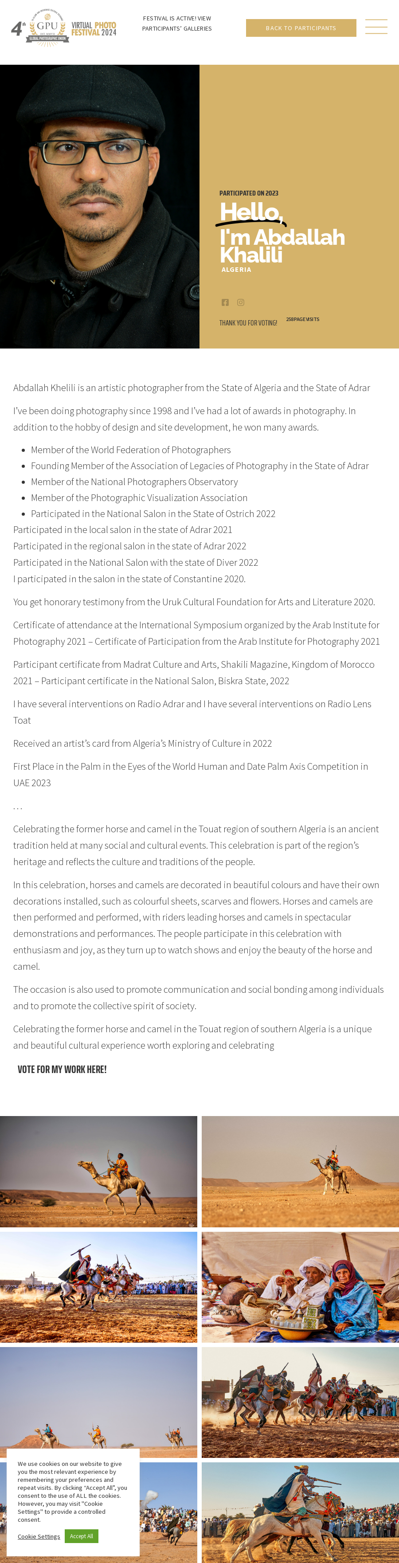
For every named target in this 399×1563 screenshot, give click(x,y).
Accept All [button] (81, 1536)
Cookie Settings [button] (39, 1536)
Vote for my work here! (62, 1069)
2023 (272, 193)
